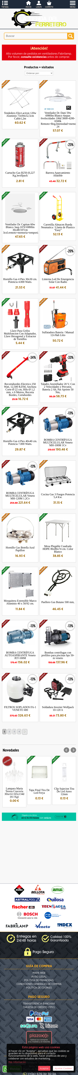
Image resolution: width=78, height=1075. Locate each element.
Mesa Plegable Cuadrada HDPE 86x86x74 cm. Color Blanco (58, 549)
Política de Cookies (39, 987)
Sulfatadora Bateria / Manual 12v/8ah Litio (58, 334)
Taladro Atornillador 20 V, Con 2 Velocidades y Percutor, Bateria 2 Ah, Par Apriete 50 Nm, (58, 388)
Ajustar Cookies (63, 1068)
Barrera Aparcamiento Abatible (58, 174)
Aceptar (44, 1068)
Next (73, 750)
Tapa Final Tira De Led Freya (39, 791)
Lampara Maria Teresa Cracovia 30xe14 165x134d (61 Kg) (14, 792)
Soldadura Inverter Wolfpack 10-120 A (58, 708)
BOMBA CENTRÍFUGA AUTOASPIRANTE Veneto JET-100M (20, 655)
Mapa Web (39, 973)
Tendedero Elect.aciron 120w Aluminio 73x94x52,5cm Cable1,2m (20, 116)
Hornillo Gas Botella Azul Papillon (20, 549)
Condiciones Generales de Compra (39, 984)
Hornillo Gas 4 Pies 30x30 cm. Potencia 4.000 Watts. (20, 280)
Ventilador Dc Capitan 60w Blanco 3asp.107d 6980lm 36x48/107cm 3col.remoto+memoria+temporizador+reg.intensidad (32, 228)
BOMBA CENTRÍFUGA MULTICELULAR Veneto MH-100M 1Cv (58, 442)
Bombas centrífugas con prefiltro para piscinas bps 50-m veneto (57, 655)
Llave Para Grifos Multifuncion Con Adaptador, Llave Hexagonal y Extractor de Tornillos (20, 334)
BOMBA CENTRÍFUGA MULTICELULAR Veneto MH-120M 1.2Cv (20, 496)
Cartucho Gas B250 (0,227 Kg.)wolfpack (20, 174)
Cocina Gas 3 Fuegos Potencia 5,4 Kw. (58, 496)
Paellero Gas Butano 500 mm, (57, 602)
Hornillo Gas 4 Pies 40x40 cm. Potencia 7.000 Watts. (20, 442)
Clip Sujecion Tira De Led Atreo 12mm (64, 791)
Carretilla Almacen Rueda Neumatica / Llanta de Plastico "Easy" (58, 227)
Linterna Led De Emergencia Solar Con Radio (58, 280)
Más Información (17, 1062)
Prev (66, 750)
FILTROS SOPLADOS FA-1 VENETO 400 (20, 708)
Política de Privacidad (39, 980)
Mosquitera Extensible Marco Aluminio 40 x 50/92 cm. (20, 602)
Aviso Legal (39, 976)
